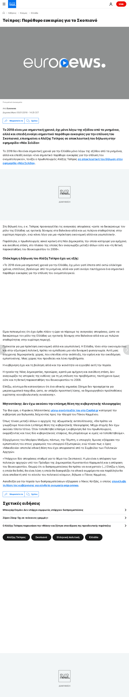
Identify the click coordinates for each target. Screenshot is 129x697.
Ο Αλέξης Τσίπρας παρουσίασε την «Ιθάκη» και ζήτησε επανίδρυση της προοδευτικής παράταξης (57, 525)
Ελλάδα (34, 13)
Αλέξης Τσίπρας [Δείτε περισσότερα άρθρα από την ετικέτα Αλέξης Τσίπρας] (16, 537)
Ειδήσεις (12, 13)
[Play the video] (64, 63)
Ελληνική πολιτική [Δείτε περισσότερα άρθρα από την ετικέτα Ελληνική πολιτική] (68, 537)
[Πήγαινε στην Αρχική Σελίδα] (12, 4)
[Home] (4, 13)
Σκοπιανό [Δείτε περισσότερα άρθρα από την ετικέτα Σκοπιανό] (41, 537)
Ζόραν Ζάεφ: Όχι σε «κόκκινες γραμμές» (25, 517)
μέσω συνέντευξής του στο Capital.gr (74, 410)
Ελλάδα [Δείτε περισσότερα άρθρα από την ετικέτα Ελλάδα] (93, 537)
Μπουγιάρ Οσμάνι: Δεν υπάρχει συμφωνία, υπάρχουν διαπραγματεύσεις (43, 509)
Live (121, 4)
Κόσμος (23, 13)
